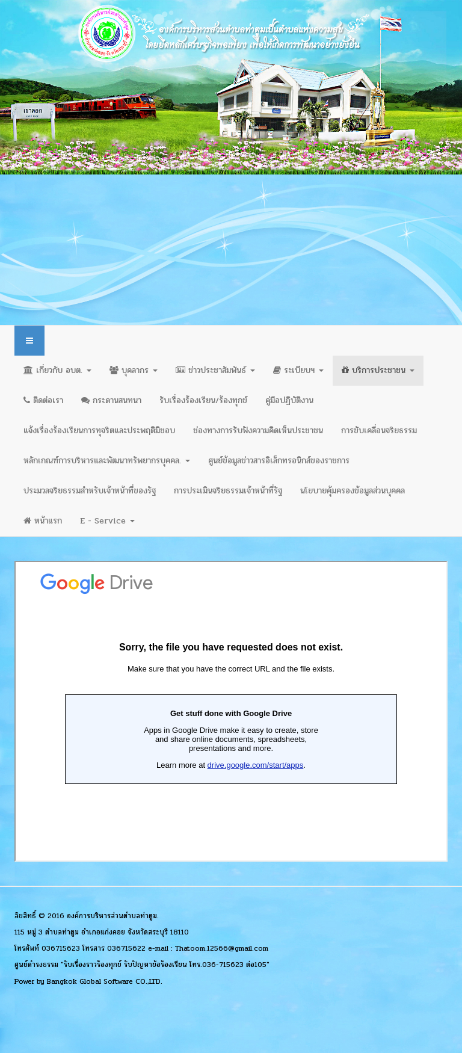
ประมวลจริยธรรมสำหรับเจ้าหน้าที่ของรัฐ (89, 490)
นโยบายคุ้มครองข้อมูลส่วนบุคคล (352, 490)
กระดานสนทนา (111, 400)
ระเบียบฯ (298, 370)
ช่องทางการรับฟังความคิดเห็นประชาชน (258, 430)
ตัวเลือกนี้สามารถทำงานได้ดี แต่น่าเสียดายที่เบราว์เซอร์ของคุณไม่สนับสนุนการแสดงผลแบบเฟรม (231, 711)
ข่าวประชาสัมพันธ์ (215, 370)
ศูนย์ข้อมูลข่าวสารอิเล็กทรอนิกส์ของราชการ (279, 460)
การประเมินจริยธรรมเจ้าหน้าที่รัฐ (228, 490)
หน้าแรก (42, 520)
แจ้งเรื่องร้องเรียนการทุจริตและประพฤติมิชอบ (99, 430)
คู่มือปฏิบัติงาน (289, 400)
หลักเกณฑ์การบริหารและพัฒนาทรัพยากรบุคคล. (106, 460)
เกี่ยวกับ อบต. (57, 370)
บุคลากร (133, 370)
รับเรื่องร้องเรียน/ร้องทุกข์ (203, 400)
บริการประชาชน (378, 370)
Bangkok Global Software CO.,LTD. (104, 981)
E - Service (107, 520)
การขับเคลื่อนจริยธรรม (379, 430)
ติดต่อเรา (43, 400)
